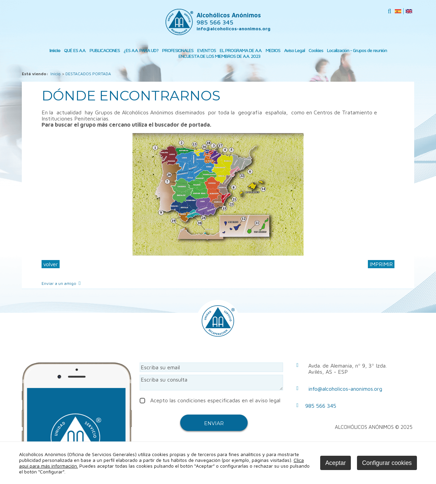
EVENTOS (206, 50)
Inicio (54, 50)
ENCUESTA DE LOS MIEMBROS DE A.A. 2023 (219, 56)
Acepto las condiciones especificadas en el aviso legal (210, 400)
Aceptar (335, 462)
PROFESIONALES (177, 50)
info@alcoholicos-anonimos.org (233, 28)
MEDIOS (273, 50)
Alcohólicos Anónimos (229, 19)
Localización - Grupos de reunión (357, 50)
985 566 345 (320, 406)
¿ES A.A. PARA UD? (141, 50)
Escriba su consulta (211, 382)
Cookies (316, 50)
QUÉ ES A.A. (75, 50)
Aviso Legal (294, 50)
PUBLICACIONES (105, 50)
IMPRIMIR (381, 264)
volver (50, 264)
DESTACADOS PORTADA (88, 73)
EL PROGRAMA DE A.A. (241, 50)
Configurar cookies (387, 462)
